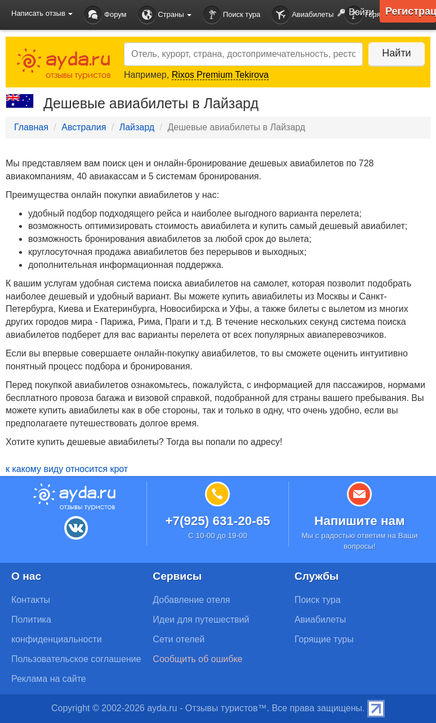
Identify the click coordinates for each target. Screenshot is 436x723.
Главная (31, 127)
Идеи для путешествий (201, 619)
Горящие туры (324, 639)
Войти (353, 13)
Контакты (30, 600)
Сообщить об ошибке (197, 659)
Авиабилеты (302, 15)
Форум (105, 15)
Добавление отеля (191, 600)
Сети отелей (178, 639)
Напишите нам (359, 521)
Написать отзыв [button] (42, 13)
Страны (165, 15)
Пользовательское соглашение (76, 659)
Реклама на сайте (48, 679)
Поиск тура (231, 15)
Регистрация (410, 11)
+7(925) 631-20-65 (217, 521)
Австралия (83, 127)
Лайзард (136, 127)
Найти (396, 53)
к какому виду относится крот (67, 469)
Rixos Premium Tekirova (220, 75)
